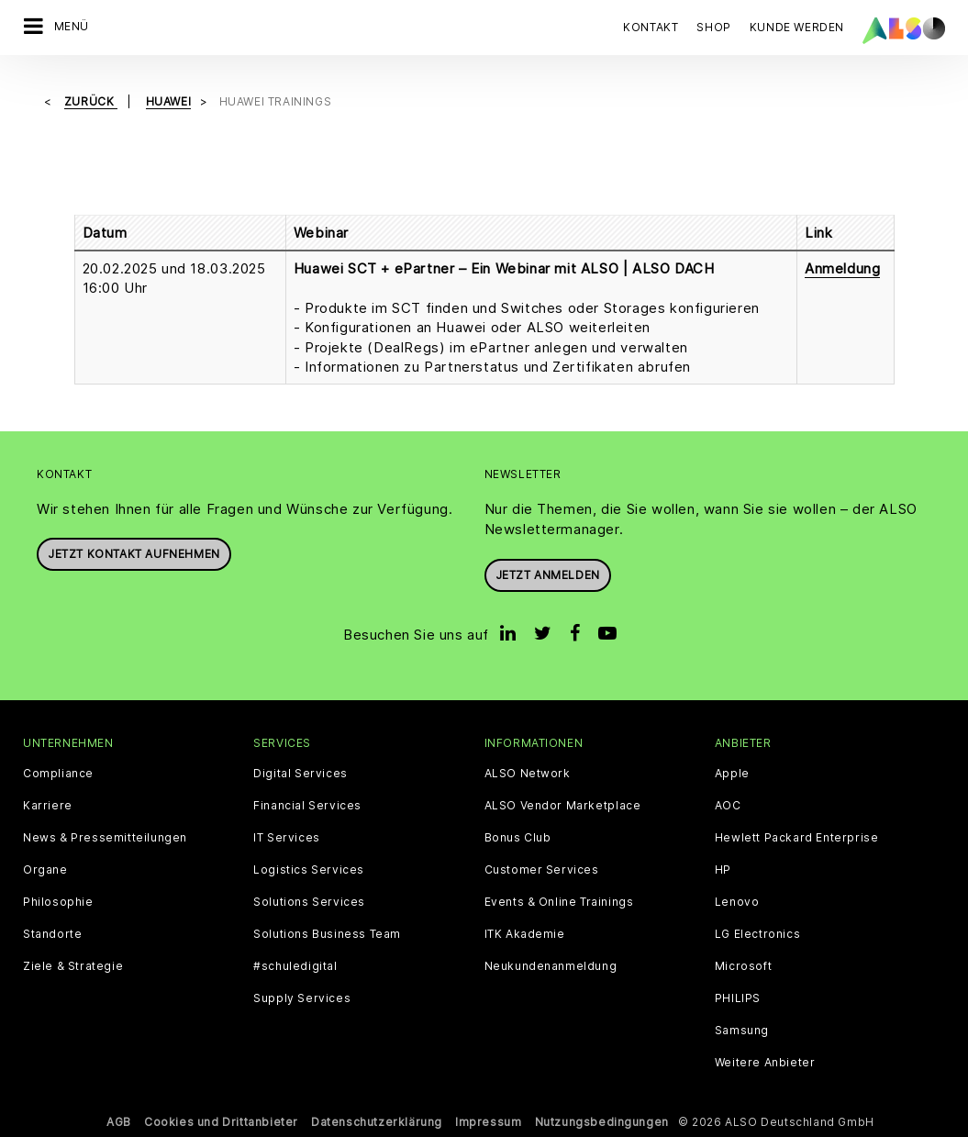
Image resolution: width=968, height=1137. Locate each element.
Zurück (90, 101)
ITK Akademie (524, 934)
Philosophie (58, 902)
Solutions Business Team (327, 934)
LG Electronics (757, 934)
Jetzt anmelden (547, 575)
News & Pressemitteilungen (105, 837)
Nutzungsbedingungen (602, 1122)
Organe (45, 870)
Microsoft (743, 966)
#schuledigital (295, 966)
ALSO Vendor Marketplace (562, 805)
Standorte (52, 934)
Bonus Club (517, 837)
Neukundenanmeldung (551, 966)
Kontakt (650, 27)
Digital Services (300, 773)
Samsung (742, 1030)
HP (723, 870)
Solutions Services (309, 902)
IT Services (286, 837)
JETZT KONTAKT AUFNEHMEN (134, 554)
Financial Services (307, 805)
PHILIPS (738, 998)
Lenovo (737, 902)
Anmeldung (842, 268)
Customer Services (541, 870)
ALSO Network (527, 773)
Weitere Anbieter (765, 1062)
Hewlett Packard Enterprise (797, 837)
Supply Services (301, 998)
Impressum (488, 1122)
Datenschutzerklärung (376, 1122)
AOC (728, 805)
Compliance (58, 773)
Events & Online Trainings (559, 902)
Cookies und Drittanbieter (221, 1122)
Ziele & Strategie (73, 966)
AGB (118, 1122)
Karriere (47, 805)
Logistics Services (308, 870)
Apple (732, 773)
